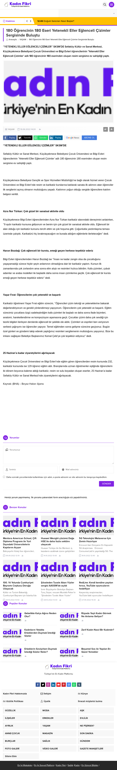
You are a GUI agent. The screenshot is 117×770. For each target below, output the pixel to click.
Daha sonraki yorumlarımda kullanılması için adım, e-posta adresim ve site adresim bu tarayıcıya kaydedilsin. (56, 477)
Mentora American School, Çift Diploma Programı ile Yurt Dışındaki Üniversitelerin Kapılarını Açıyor (19, 543)
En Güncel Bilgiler (90, 765)
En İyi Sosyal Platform (44, 765)
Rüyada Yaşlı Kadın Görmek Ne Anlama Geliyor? (96, 615)
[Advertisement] (58, 409)
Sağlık (70, 765)
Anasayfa (11, 39)
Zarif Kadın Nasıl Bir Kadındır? (97, 629)
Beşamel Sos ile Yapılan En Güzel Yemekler (96, 650)
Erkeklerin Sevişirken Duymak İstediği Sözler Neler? (40, 650)
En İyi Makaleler (25, 765)
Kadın (77, 765)
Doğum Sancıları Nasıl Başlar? (55, 21)
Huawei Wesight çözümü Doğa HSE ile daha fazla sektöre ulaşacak (57, 541)
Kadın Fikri (61, 765)
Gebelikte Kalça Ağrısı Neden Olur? (40, 615)
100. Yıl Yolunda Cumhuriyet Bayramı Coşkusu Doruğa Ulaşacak (18, 585)
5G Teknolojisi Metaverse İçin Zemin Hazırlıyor (95, 540)
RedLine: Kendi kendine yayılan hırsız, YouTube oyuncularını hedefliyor (96, 585)
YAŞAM (23, 39)
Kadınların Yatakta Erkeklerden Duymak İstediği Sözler (39, 632)
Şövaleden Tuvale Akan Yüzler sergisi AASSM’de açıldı (57, 584)
